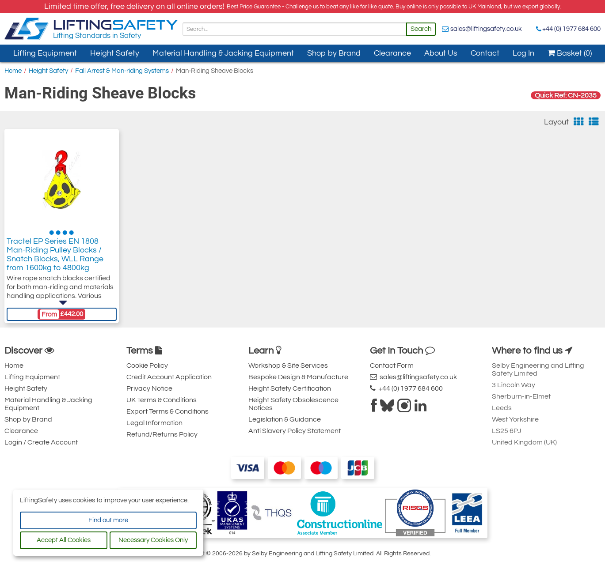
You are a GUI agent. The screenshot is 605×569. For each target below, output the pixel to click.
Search (421, 29)
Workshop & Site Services (288, 365)
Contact (485, 53)
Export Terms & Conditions (167, 411)
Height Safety (114, 53)
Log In (523, 53)
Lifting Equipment (45, 53)
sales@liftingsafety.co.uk (486, 29)
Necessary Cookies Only (153, 540)
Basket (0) (570, 53)
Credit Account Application (169, 377)
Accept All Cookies (64, 540)
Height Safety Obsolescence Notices (293, 403)
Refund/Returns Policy (162, 434)
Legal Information (154, 422)
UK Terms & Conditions (161, 399)
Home (13, 71)
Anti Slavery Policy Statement (294, 430)
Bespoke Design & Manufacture (298, 377)
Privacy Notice (149, 388)
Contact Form (392, 365)
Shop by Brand (334, 53)
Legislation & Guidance (284, 419)
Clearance (392, 53)
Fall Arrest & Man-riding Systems (122, 71)
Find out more (108, 520)
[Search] (295, 29)
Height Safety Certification (289, 388)
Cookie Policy (147, 365)
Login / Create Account (41, 442)
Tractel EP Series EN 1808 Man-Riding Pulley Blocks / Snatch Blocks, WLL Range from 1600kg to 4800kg (55, 254)
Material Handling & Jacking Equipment (223, 53)
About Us (440, 53)
